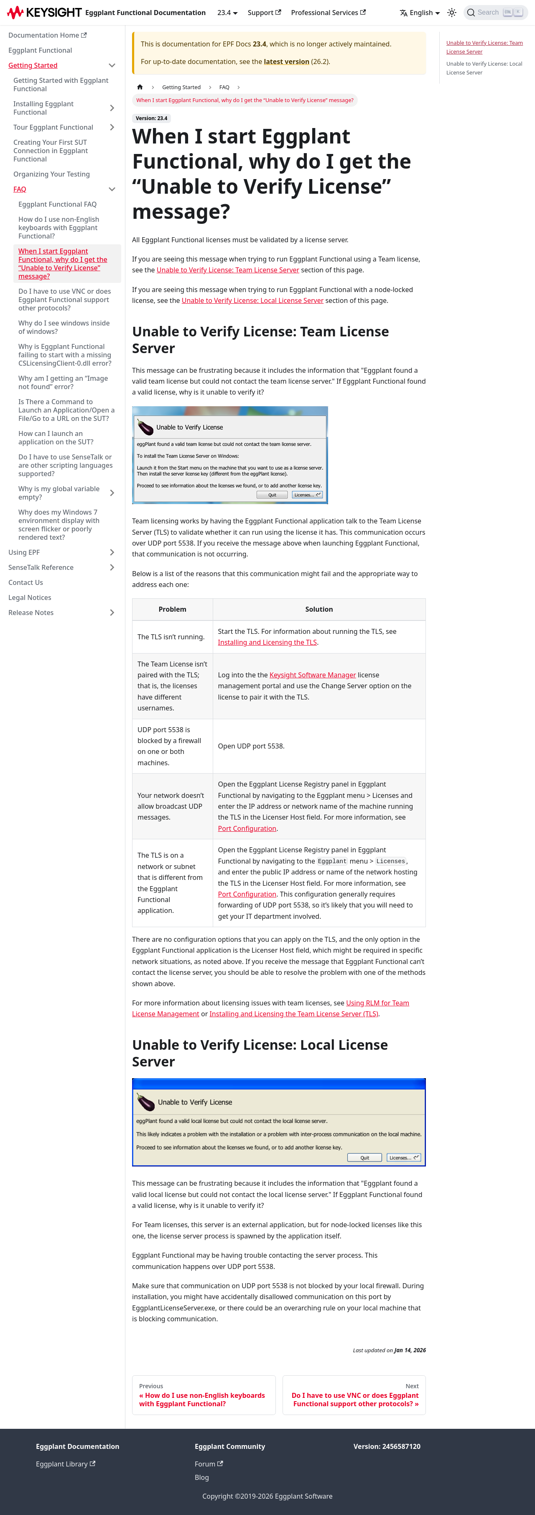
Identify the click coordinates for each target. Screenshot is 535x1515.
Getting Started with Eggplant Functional (61, 84)
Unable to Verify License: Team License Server (228, 269)
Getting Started (33, 65)
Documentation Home (47, 35)
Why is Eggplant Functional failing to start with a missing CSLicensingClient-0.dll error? (65, 355)
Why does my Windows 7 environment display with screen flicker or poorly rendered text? (58, 525)
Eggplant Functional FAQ (57, 204)
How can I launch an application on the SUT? (56, 437)
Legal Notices (29, 597)
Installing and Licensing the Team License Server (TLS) (293, 1013)
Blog (202, 1477)
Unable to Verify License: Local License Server (253, 300)
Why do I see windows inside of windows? (64, 327)
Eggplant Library (65, 1464)
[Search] (496, 12)
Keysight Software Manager (313, 674)
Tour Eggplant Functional (53, 127)
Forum (209, 1464)
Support (264, 12)
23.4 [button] (224, 12)
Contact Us (25, 582)
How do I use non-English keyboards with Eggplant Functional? (58, 228)
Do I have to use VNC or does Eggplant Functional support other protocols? (64, 300)
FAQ (19, 189)
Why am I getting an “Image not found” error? (63, 382)
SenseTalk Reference (41, 567)
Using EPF (24, 552)
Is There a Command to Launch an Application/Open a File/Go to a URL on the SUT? (66, 410)
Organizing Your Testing (51, 174)
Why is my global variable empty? (59, 493)
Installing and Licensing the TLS (267, 642)
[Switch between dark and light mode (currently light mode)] (452, 12)
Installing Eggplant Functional (43, 108)
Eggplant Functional (40, 50)
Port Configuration (247, 828)
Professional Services (328, 12)
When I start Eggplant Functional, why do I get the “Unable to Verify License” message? (62, 263)
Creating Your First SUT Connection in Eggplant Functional (50, 151)
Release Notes (31, 612)
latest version (286, 61)
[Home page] (140, 87)
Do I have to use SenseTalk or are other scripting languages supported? (65, 465)
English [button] (416, 12)
